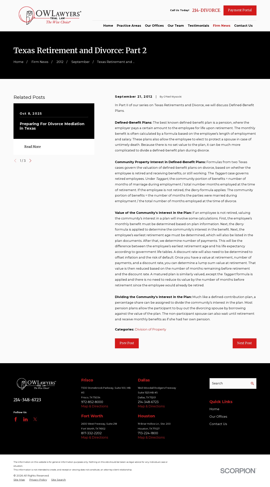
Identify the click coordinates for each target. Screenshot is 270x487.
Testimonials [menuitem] (198, 25)
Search (217, 383)
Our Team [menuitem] (176, 25)
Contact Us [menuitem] (243, 25)
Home (214, 409)
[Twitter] (35, 419)
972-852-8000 (92, 402)
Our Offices (218, 416)
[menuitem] (19, 480)
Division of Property (150, 329)
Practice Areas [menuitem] (129, 25)
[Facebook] (16, 419)
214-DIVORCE (206, 10)
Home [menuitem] (108, 25)
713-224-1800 (148, 433)
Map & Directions (94, 406)
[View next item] (30, 160)
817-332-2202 (91, 433)
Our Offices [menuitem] (154, 25)
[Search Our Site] (252, 383)
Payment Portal (240, 10)
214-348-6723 (27, 399)
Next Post (244, 343)
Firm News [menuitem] (221, 25)
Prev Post (127, 343)
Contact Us (218, 424)
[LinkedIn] (25, 419)
